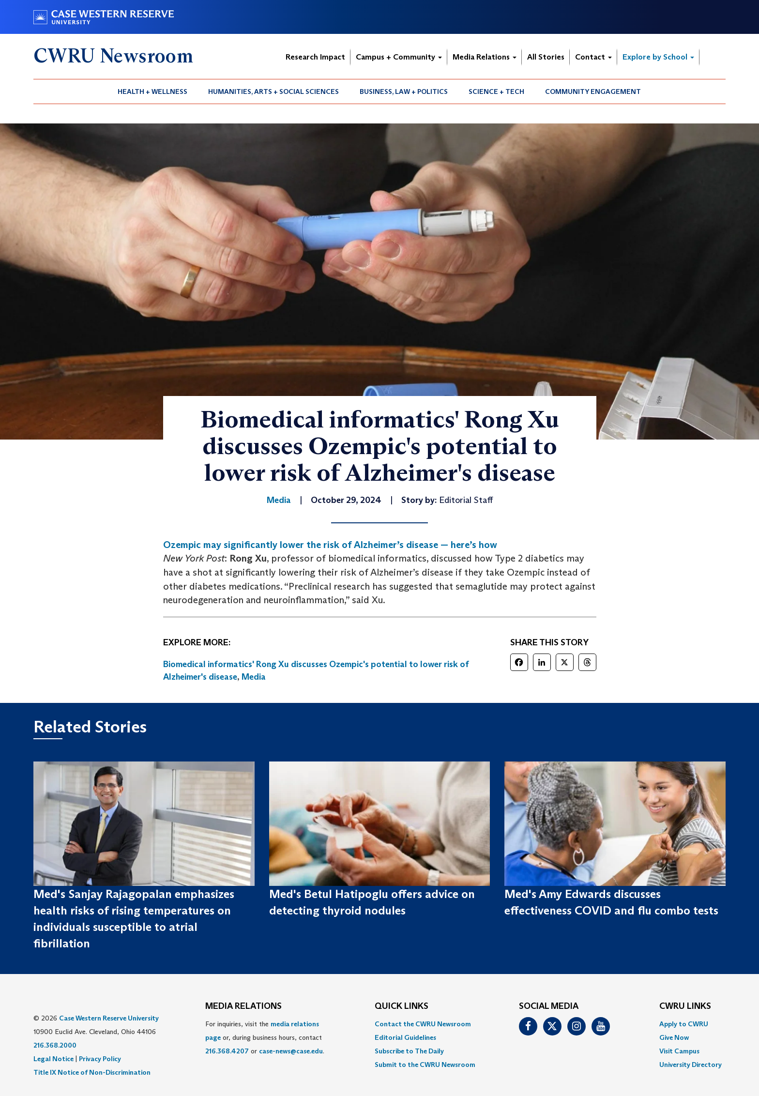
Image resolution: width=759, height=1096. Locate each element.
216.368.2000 (54, 1045)
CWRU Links (685, 1006)
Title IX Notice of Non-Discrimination (92, 1072)
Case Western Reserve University (109, 1018)
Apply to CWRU (683, 1024)
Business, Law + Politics (404, 91)
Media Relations (484, 56)
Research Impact (315, 56)
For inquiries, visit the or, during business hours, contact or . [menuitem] (264, 1037)
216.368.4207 (227, 1051)
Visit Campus (679, 1051)
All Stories (545, 56)
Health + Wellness (152, 91)
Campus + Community (399, 56)
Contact (593, 56)
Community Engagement (593, 91)
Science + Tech (496, 91)
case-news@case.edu (291, 1051)
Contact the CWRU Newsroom (423, 1024)
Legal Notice (53, 1058)
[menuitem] (152, 91)
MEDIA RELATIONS (243, 1006)
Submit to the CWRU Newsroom (425, 1064)
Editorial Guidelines (405, 1037)
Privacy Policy (100, 1058)
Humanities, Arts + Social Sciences (273, 91)
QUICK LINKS (401, 1006)
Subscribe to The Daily (409, 1051)
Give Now (674, 1037)
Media (254, 676)
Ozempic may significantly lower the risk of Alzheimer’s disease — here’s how (330, 544)
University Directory (690, 1064)
